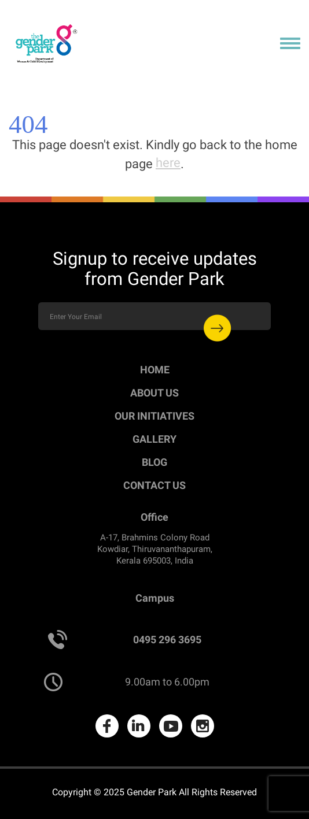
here (168, 162)
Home (155, 370)
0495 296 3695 (167, 639)
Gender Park (151, 792)
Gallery (154, 439)
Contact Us (154, 485)
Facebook (107, 726)
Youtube (170, 726)
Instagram (202, 726)
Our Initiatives (154, 416)
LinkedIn (138, 726)
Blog (154, 462)
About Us (154, 393)
